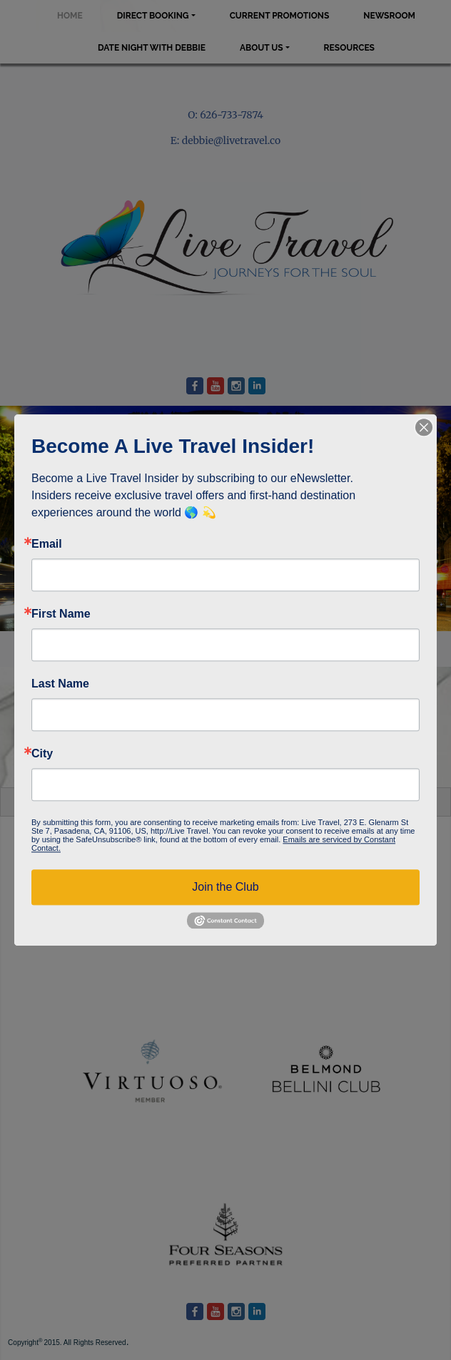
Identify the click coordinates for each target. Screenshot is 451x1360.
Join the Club (225, 887)
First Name (61, 614)
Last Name (60, 684)
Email (46, 544)
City (42, 754)
